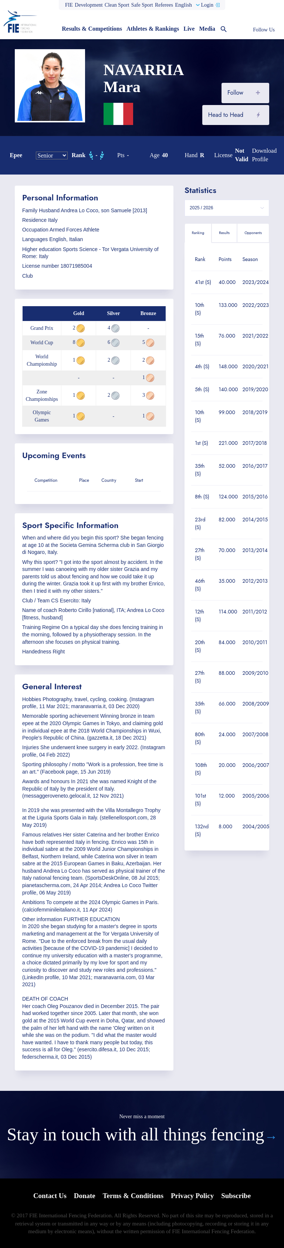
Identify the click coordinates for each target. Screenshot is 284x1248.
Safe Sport (142, 5)
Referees (164, 5)
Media (207, 29)
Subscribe (236, 1196)
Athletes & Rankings (152, 29)
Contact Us (49, 1196)
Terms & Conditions (132, 1196)
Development (88, 5)
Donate (84, 1196)
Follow (235, 92)
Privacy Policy (192, 1196)
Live (189, 29)
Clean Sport (117, 5)
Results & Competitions (92, 29)
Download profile (264, 155)
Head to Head (225, 115)
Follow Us (264, 30)
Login (207, 5)
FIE (69, 5)
